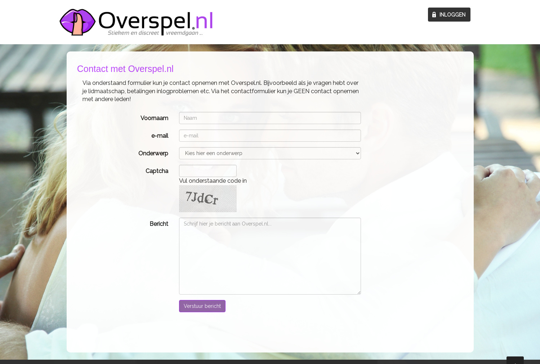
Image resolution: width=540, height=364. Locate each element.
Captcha (157, 171)
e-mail (159, 135)
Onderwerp (153, 153)
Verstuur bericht (202, 306)
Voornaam (154, 118)
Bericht (158, 223)
